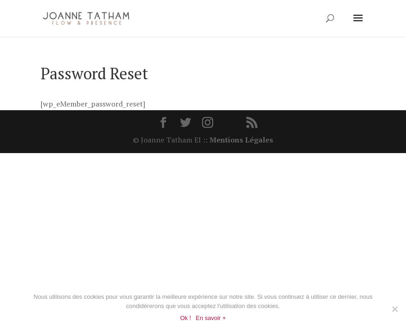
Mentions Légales (241, 140)
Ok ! (185, 317)
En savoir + (211, 317)
